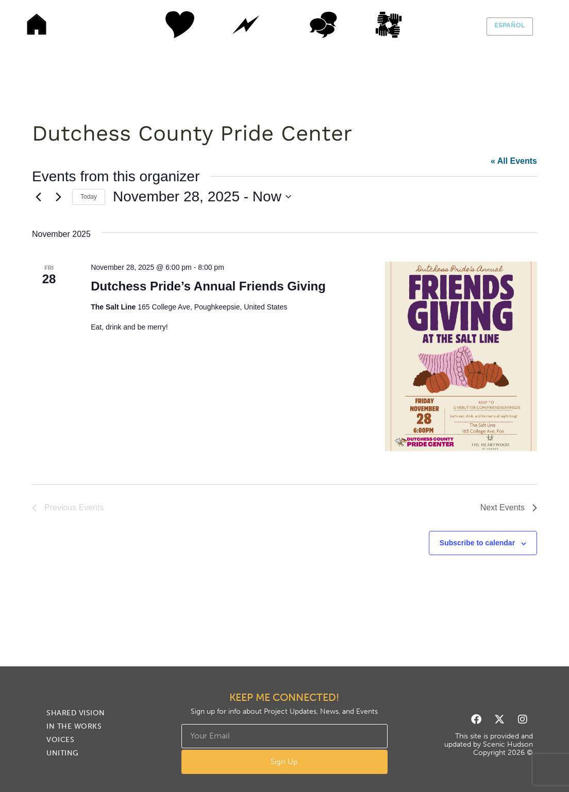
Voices (323, 25)
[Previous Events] (38, 197)
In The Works (245, 25)
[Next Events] (58, 197)
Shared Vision (168, 25)
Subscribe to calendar (477, 543)
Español (509, 25)
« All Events (514, 161)
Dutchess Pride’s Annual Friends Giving (208, 286)
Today (88, 196)
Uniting (400, 25)
